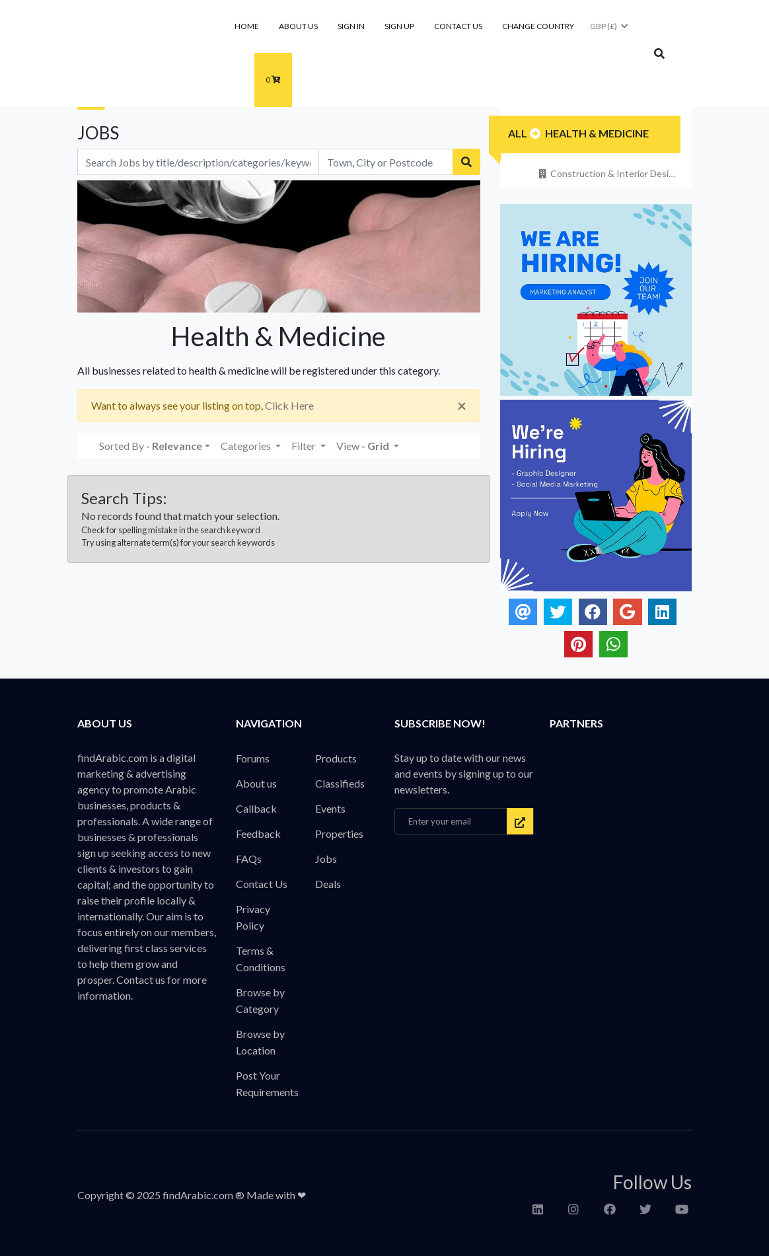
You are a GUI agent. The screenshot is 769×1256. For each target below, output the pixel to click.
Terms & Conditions (260, 958)
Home (247, 26)
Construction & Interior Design (607, 173)
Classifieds (340, 783)
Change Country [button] (538, 26)
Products (336, 758)
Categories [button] (247, 445)
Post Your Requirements (267, 1083)
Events (330, 808)
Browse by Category (260, 1000)
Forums (253, 758)
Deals (328, 883)
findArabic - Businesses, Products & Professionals (164, 55)
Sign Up (399, 26)
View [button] (363, 445)
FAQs (249, 858)
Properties (339, 833)
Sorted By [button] (150, 445)
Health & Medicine (597, 133)
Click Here (289, 405)
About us (298, 26)
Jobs (326, 858)
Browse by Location (260, 1041)
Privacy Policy (253, 917)
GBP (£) (610, 26)
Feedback (258, 833)
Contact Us (458, 26)
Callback (256, 808)
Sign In (351, 26)
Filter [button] (304, 445)
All (517, 133)
